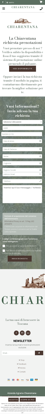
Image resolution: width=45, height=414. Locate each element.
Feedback (22, 364)
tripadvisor (28, 333)
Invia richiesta (20, 258)
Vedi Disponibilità (22, 68)
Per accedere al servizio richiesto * (19, 246)
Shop (22, 360)
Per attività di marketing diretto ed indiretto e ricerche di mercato (22, 252)
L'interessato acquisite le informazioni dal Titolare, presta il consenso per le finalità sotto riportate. (20, 229)
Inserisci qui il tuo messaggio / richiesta (22, 194)
